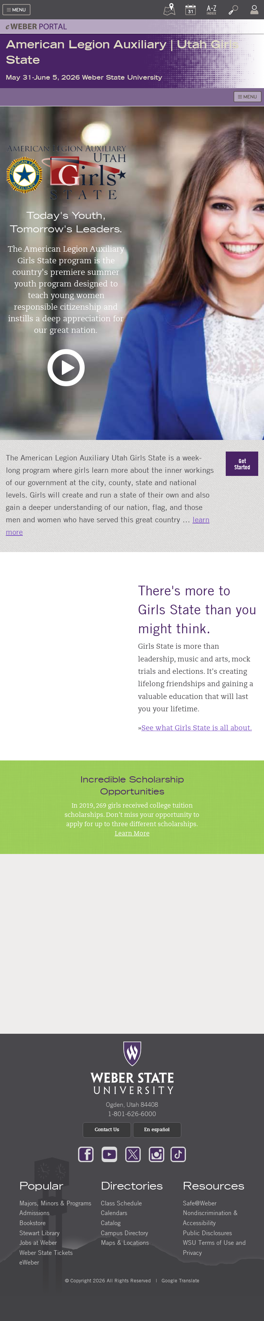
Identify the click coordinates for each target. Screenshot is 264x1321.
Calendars (114, 1213)
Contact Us (107, 1130)
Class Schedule (121, 1203)
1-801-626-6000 (132, 1114)
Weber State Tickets (46, 1252)
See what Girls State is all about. (196, 728)
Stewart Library (39, 1233)
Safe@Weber (199, 1203)
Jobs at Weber (38, 1242)
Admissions (34, 1213)
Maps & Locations (125, 1242)
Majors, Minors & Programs (55, 1203)
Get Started (242, 464)
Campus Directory (124, 1233)
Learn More (132, 834)
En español (157, 1130)
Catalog (111, 1223)
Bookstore (32, 1223)
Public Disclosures (207, 1233)
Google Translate (179, 1280)
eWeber (29, 1262)
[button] (66, 374)
